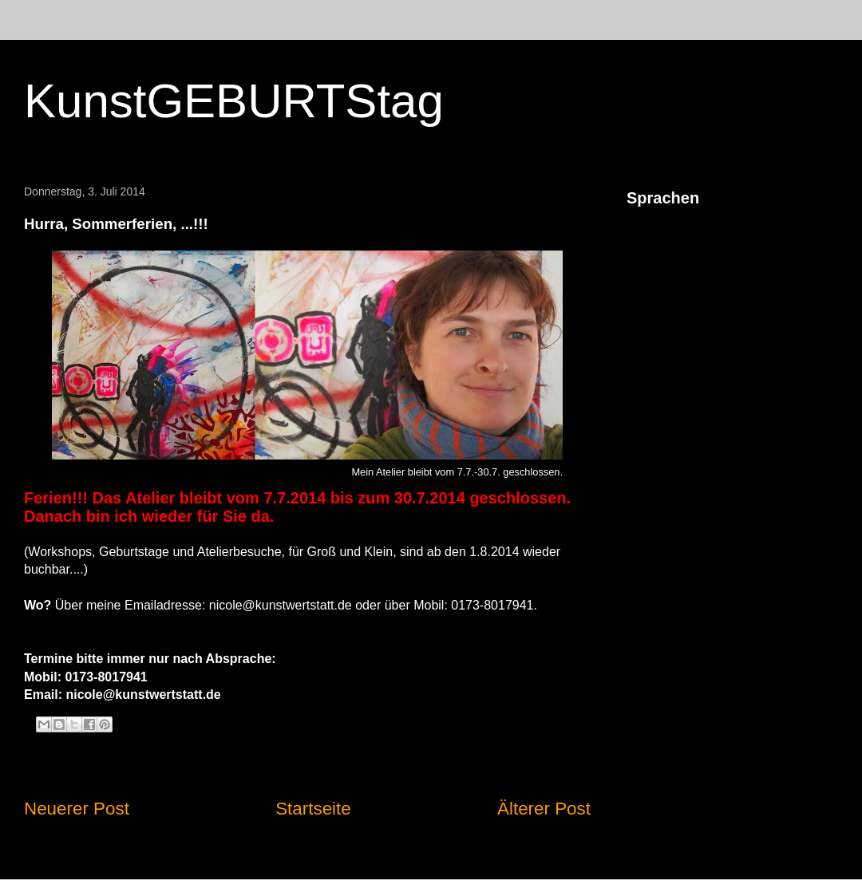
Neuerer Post (76, 809)
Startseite (313, 809)
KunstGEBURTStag (234, 101)
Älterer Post (544, 809)
